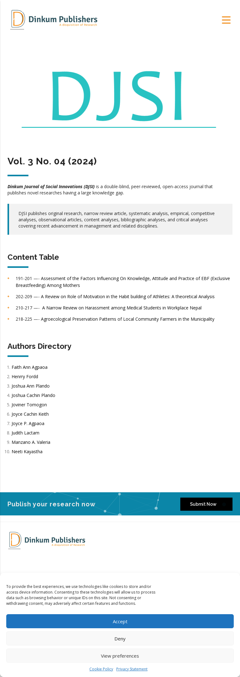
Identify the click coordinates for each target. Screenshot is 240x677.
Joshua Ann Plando (31, 386)
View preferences (120, 656)
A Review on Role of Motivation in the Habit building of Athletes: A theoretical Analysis (128, 296)
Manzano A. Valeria (32, 442)
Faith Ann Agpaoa (30, 367)
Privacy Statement (132, 669)
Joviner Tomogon (29, 405)
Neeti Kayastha (27, 451)
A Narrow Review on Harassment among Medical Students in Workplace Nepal (122, 308)
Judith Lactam (26, 433)
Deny (120, 638)
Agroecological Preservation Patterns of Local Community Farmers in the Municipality (127, 319)
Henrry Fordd (25, 376)
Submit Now (208, 504)
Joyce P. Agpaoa (29, 423)
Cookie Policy (101, 669)
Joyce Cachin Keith (31, 414)
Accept (120, 621)
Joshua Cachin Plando (34, 395)
